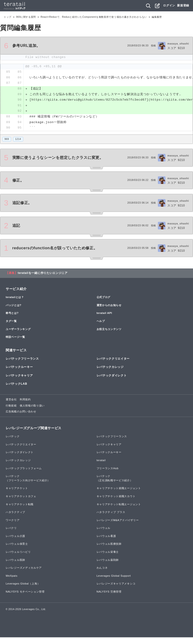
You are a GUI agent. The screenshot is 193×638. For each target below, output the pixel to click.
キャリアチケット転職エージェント (119, 504)
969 (7, 139)
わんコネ (102, 568)
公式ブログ (104, 297)
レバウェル (104, 528)
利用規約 (25, 400)
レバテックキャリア (19, 376)
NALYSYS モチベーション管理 (25, 592)
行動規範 (11, 406)
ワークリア (13, 520)
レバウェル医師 (15, 560)
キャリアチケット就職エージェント (119, 488)
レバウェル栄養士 (108, 552)
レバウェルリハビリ (18, 552)
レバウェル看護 (106, 536)
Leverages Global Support (114, 576)
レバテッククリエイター (113, 359)
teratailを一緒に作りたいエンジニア (43, 273)
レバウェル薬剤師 (108, 560)
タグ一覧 (11, 321)
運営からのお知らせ (109, 305)
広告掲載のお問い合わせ (21, 412)
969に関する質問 (26, 17)
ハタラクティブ (15, 512)
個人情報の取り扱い (32, 406)
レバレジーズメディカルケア (24, 568)
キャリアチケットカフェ (21, 496)
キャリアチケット (17, 488)
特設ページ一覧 (15, 337)
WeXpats (11, 576)
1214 (18, 139)
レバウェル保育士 (17, 544)
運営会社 (11, 400)
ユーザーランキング (18, 329)
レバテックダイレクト (112, 376)
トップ (7, 17)
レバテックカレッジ (110, 367)
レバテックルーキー (19, 367)
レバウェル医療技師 (109, 544)
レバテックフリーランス (22, 359)
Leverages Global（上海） (23, 584)
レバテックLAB (16, 384)
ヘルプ (101, 321)
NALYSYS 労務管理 (109, 592)
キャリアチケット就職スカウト (116, 496)
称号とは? (12, 313)
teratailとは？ (15, 297)
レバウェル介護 (15, 536)
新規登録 (183, 5)
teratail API (104, 313)
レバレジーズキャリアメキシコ (116, 584)
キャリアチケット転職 (19, 504)
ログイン (169, 5)
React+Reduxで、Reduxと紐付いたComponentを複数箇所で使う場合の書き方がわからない (94, 17)
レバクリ (11, 528)
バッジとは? (13, 305)
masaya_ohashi (178, 43)
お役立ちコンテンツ (109, 329)
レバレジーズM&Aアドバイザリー (118, 520)
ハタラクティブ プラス (111, 512)
